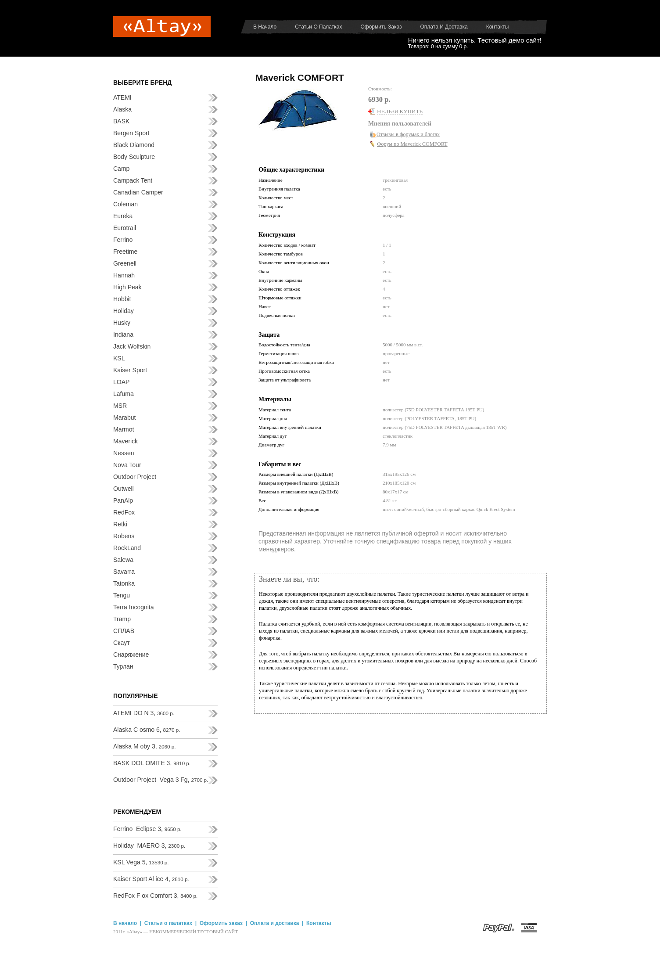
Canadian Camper (138, 192)
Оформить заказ (381, 27)
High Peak (127, 287)
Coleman (125, 204)
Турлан (123, 666)
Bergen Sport (131, 133)
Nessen (123, 453)
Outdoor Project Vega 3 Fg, (160, 779)
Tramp (122, 618)
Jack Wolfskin (132, 346)
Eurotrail (124, 227)
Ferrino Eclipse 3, (147, 828)
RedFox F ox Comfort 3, (155, 895)
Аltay (134, 931)
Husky (121, 322)
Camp (121, 168)
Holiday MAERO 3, (149, 845)
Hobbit (122, 298)
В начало (264, 27)
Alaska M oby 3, (144, 746)
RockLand (127, 547)
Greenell (124, 263)
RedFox (124, 512)
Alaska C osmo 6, (146, 729)
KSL (119, 358)
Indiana (123, 334)
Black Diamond (133, 144)
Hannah (124, 275)
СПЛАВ (123, 630)
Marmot (123, 429)
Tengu (121, 595)
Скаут (121, 642)
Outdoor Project (134, 476)
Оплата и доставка (444, 27)
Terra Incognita (133, 607)
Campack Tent (132, 180)
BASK (121, 121)
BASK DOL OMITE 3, (151, 762)
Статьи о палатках (318, 27)
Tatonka (124, 583)
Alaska (122, 109)
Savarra (124, 571)
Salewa (123, 559)
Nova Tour (127, 464)
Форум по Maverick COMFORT (412, 144)
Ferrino (123, 239)
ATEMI (122, 97)
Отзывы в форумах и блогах (408, 134)
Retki (120, 524)
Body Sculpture (134, 156)
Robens (123, 536)
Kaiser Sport (130, 370)
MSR (120, 405)
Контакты (497, 27)
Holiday (123, 310)
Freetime (125, 251)
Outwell (123, 488)
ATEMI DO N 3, (143, 712)
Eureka (123, 215)
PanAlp (123, 500)
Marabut (124, 417)
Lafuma (123, 393)
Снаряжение (131, 654)
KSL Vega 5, (141, 862)
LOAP (121, 381)
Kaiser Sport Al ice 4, (151, 878)
